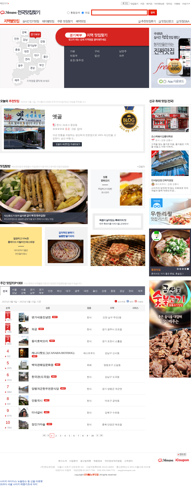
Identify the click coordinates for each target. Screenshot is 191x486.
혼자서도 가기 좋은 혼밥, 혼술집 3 (167, 273)
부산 (42, 65)
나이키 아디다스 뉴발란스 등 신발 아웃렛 (21, 481)
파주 (121, 56)
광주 (20, 66)
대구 (37, 56)
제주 (17, 81)
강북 (24, 33)
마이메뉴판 (159, 4)
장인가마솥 (38, 424)
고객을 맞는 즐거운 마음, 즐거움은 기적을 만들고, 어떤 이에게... (170, 145)
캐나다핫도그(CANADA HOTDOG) (53, 353)
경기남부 (32, 46)
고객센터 (128, 461)
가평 (72, 51)
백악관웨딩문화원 (42, 365)
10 (92, 435)
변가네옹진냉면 (41, 317)
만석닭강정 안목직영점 (162, 180)
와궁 (34, 329)
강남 (25, 40)
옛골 (57, 117)
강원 (43, 42)
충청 (17, 50)
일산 (97, 56)
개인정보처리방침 (113, 461)
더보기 (186, 4)
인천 (16, 39)
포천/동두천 (77, 60)
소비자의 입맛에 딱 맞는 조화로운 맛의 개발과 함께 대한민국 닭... (169, 189)
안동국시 (37, 400)
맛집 (87, 12)
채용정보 (98, 461)
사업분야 (73, 461)
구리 (97, 51)
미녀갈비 (37, 412)
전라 (27, 60)
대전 (26, 52)
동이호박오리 (40, 341)
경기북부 (35, 35)
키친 (142, 4)
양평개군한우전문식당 (45, 388)
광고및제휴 (85, 461)
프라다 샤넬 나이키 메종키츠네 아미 (18, 484)
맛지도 (169, 4)
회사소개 (62, 461)
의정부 (74, 56)
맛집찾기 (134, 4)
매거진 (149, 4)
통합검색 (75, 12)
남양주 (123, 51)
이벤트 (177, 4)
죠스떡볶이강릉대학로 (162, 136)
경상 (32, 68)
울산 (46, 57)
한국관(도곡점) (41, 376)
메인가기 (4, 3)
